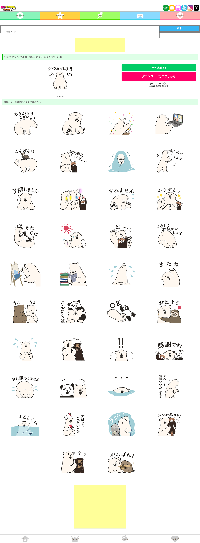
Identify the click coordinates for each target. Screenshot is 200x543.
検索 (179, 28)
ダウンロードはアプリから (159, 76)
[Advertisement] (100, 44)
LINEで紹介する (159, 67)
